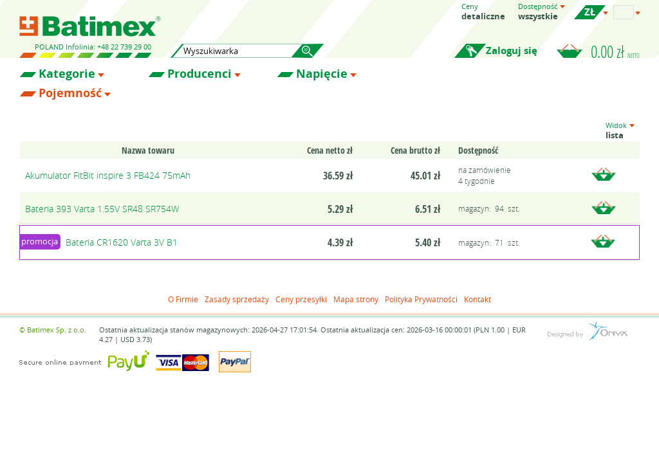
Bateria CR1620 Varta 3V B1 (122, 242)
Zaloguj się (511, 50)
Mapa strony (355, 299)
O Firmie (183, 299)
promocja (39, 241)
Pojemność (70, 93)
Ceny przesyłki (301, 299)
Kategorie (67, 74)
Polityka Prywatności (421, 299)
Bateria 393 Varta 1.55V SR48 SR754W (102, 209)
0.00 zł (615, 51)
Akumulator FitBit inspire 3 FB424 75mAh (107, 175)
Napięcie (322, 74)
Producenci (199, 74)
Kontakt (477, 299)
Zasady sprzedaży (237, 299)
